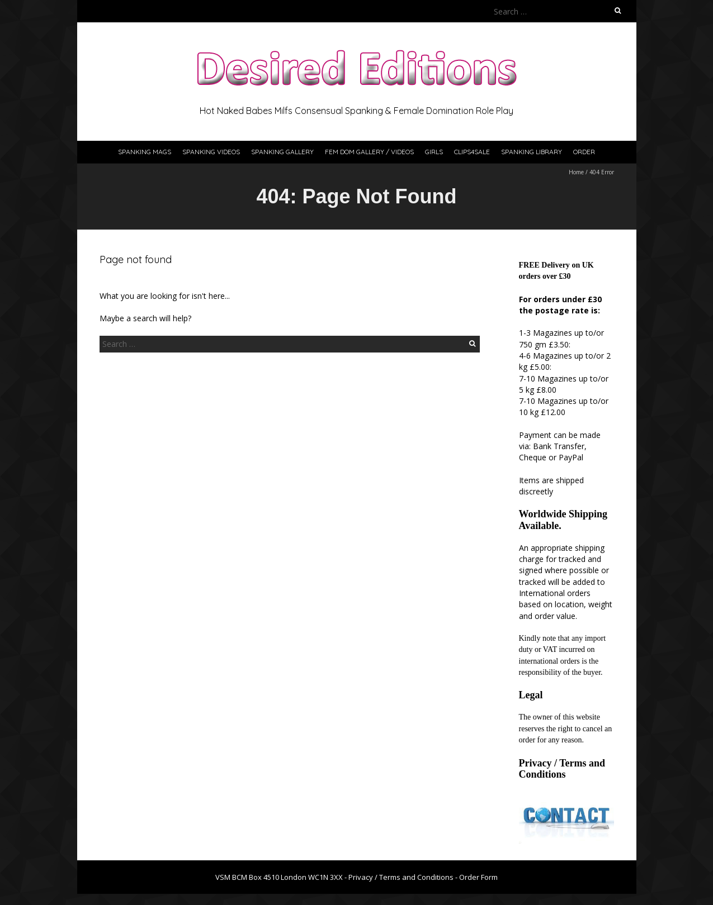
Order (584, 151)
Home (576, 172)
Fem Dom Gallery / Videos (369, 151)
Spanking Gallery (282, 151)
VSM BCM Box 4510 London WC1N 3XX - (281, 877)
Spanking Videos (211, 151)
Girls (434, 151)
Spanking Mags (144, 151)
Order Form (478, 877)
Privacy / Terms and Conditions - (403, 877)
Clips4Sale (472, 151)
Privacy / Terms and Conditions (562, 769)
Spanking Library (531, 151)
